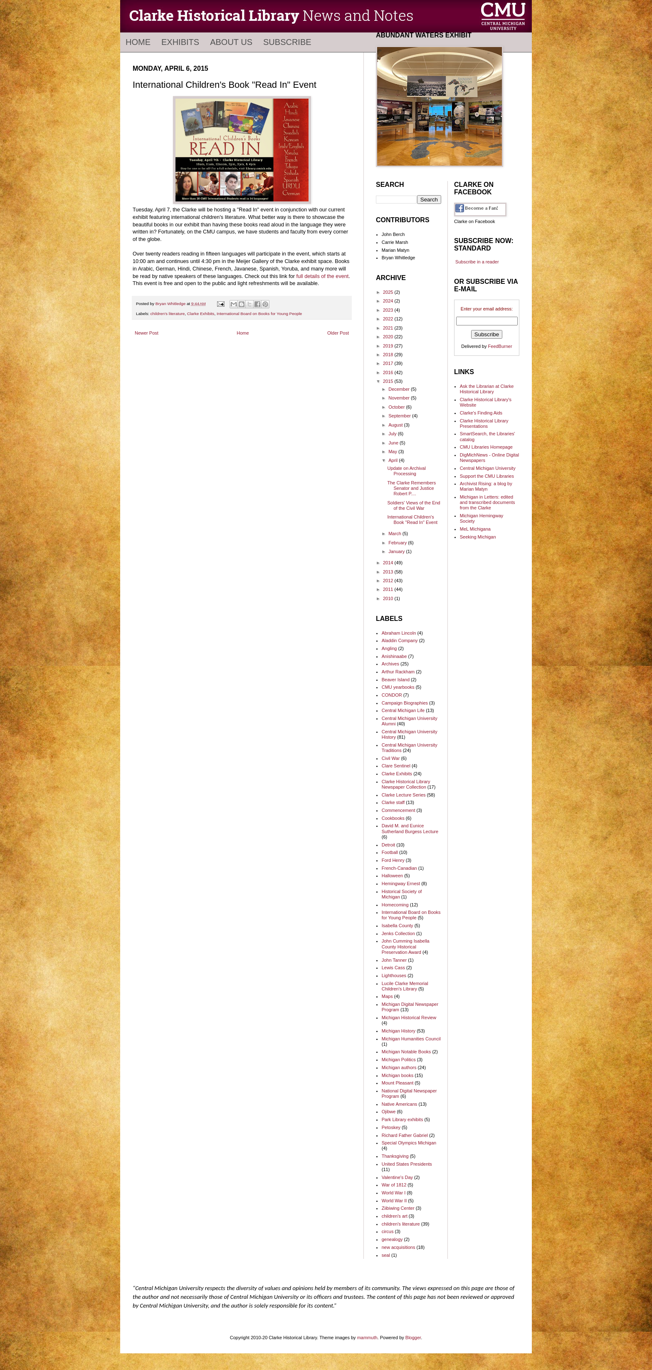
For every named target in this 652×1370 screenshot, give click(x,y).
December (399, 389)
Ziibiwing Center (398, 1208)
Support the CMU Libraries (487, 476)
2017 (389, 363)
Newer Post (146, 332)
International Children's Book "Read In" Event (412, 519)
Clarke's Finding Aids (481, 412)
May (393, 451)
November (399, 397)
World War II (394, 1200)
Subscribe (287, 42)
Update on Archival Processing (406, 471)
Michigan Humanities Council (411, 1038)
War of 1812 (394, 1184)
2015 (389, 381)
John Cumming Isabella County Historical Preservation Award (406, 946)
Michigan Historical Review (409, 1017)
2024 (389, 300)
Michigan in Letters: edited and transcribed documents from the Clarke (487, 502)
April (393, 460)
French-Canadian (399, 868)
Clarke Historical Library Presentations (484, 423)
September (400, 415)
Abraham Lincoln (399, 632)
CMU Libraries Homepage (486, 446)
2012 (389, 580)
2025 (389, 292)
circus (388, 1231)
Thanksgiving (395, 1156)
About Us (231, 42)
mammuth (367, 1337)
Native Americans (399, 1104)
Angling (389, 648)
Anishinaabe (394, 656)
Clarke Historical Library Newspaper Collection (406, 784)
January (397, 551)
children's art (395, 1216)
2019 (389, 345)
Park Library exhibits (402, 1119)
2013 (389, 571)
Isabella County (397, 925)
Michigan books (397, 1075)
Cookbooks (393, 818)
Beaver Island (396, 679)
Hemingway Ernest (401, 883)
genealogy (392, 1239)
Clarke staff (393, 802)
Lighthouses (394, 975)
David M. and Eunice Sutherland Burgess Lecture (410, 828)
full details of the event (322, 276)
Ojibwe (389, 1111)
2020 (389, 336)
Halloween (392, 875)
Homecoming (395, 904)
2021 (389, 327)
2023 (389, 310)
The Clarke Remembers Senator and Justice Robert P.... (411, 488)
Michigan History (398, 1030)
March (395, 533)
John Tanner (394, 960)
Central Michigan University (488, 468)
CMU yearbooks (398, 687)
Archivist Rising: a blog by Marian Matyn (486, 486)
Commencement (398, 810)
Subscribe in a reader (477, 261)
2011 (389, 589)
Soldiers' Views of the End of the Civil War (413, 505)
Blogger (413, 1337)
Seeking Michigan (478, 536)
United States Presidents (407, 1164)
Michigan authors (399, 1067)
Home (138, 42)
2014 (389, 562)
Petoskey (391, 1127)
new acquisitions (398, 1247)
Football (390, 852)
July (393, 433)
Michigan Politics (399, 1059)
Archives (390, 663)
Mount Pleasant (397, 1082)
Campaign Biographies (405, 702)
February (398, 542)
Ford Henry (393, 860)
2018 (389, 354)
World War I (393, 1192)
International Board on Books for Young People (259, 313)
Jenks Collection (398, 933)
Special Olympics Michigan (409, 1142)
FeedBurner (500, 346)
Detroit (388, 844)
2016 (389, 372)
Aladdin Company (400, 640)
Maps (387, 996)
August (396, 424)
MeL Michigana (475, 528)
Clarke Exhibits (201, 313)
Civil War (391, 758)
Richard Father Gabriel (405, 1135)
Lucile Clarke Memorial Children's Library (405, 986)
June (394, 442)
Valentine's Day (397, 1177)
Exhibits (180, 42)
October (397, 407)
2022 (389, 318)
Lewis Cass (393, 967)
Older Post (338, 332)
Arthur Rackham (398, 671)
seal (386, 1255)
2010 (389, 598)
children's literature (168, 313)
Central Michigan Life (403, 710)
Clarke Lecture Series (404, 794)
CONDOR (392, 694)
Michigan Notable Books (406, 1051)
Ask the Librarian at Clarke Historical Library (487, 389)
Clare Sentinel (396, 765)
